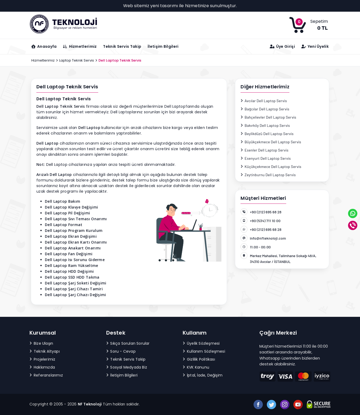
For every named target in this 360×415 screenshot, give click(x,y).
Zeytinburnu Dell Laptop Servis (268, 174)
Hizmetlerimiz (43, 60)
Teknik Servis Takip (122, 46)
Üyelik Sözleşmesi (201, 343)
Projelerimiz (42, 359)
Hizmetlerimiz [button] (80, 46)
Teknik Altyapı (44, 351)
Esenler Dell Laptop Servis (264, 150)
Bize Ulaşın (41, 343)
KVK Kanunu (196, 367)
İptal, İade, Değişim (202, 375)
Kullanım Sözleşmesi (204, 351)
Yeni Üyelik (315, 46)
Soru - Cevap (121, 351)
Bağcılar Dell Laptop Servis (265, 109)
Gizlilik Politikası (199, 359)
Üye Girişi (282, 46)
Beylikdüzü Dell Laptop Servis (267, 133)
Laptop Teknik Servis (76, 60)
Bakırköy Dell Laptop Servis (265, 125)
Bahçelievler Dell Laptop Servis (268, 117)
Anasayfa (44, 46)
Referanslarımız (46, 375)
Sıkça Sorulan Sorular (128, 343)
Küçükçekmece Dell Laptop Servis (271, 166)
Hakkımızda (42, 367)
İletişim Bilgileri (163, 46)
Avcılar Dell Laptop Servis (264, 100)
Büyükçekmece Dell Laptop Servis (271, 142)
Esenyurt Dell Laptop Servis (266, 158)
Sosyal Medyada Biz (126, 367)
